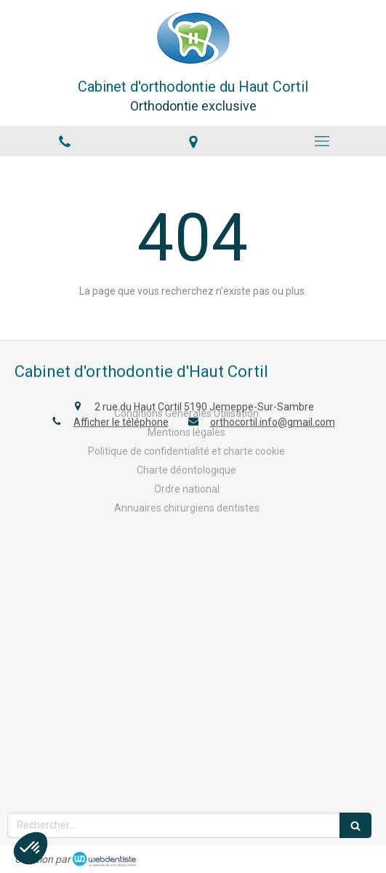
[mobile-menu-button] (321, 141)
